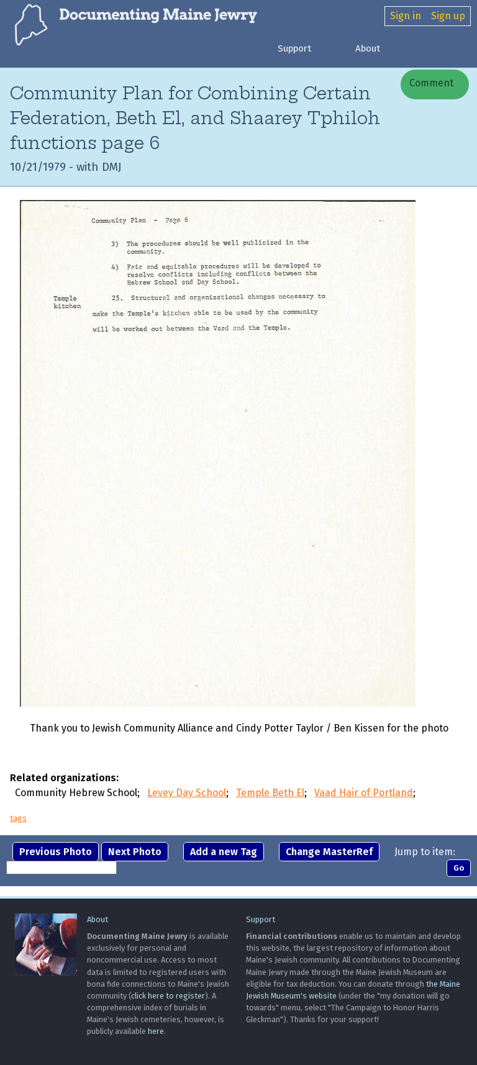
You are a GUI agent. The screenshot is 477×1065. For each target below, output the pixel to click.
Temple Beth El (270, 793)
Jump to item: (424, 852)
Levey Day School (186, 793)
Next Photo (134, 852)
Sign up (448, 16)
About (367, 48)
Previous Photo (55, 852)
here (156, 1031)
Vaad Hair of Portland (363, 793)
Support (294, 48)
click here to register (168, 995)
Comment (430, 83)
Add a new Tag (223, 852)
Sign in (405, 16)
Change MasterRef (329, 852)
